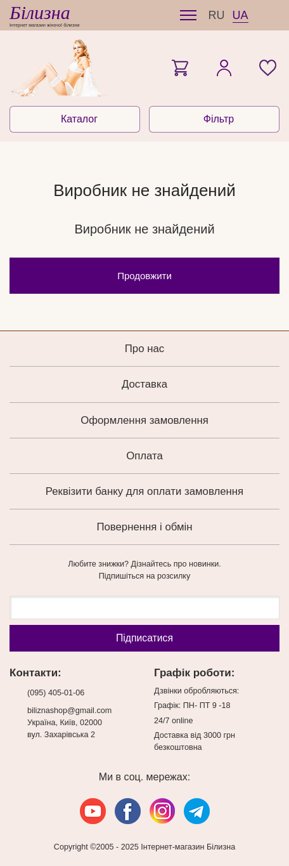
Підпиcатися (144, 638)
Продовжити (144, 275)
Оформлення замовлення (144, 420)
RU (217, 15)
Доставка (144, 384)
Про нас (144, 349)
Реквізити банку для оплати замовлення (144, 491)
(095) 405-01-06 (55, 692)
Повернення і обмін (144, 527)
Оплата (144, 456)
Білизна (40, 12)
